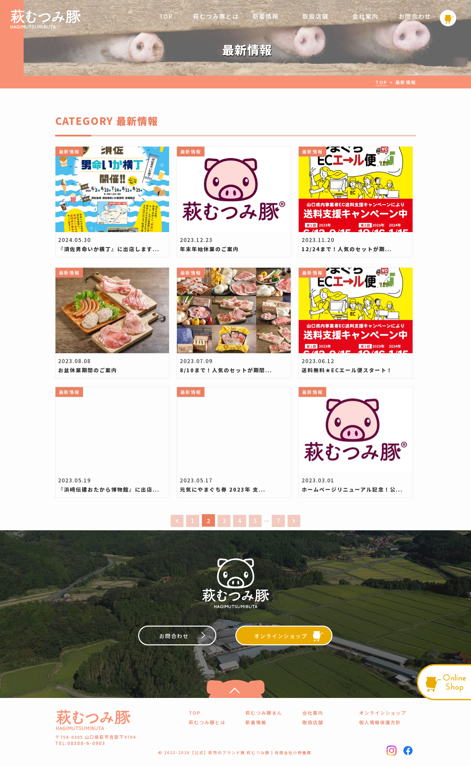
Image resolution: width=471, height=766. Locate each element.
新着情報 (265, 16)
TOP (166, 16)
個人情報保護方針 (380, 723)
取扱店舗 (315, 16)
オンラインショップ (382, 714)
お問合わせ (414, 16)
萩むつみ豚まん (264, 714)
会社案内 (365, 16)
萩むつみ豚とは (216, 16)
